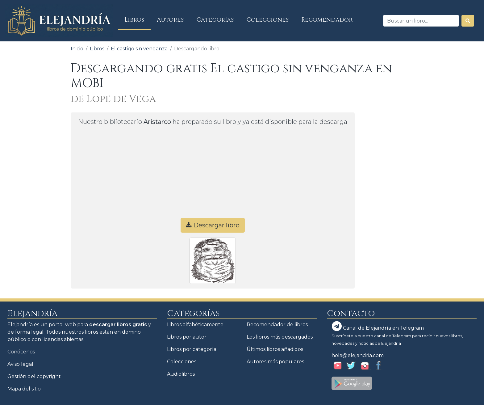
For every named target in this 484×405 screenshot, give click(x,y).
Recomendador (327, 20)
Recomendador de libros (277, 324)
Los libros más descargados (280, 337)
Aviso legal (20, 364)
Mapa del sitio (24, 389)
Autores (170, 20)
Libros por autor (187, 337)
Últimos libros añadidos (275, 349)
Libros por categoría (191, 349)
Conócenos (21, 352)
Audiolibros (181, 374)
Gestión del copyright (34, 376)
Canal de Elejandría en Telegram (378, 326)
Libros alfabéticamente (195, 324)
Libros (137, 19)
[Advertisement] (212, 174)
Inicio (77, 49)
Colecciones (268, 20)
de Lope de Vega (113, 99)
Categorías (215, 20)
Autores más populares (275, 362)
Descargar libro (213, 225)
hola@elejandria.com (358, 355)
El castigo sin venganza (139, 49)
